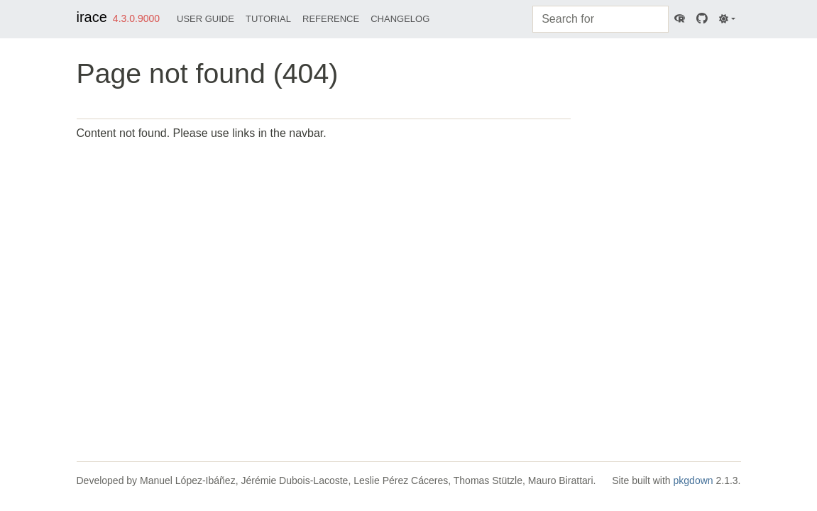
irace (92, 17)
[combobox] (600, 19)
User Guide (205, 18)
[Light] (726, 19)
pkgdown (693, 480)
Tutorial (268, 18)
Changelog (400, 18)
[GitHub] (702, 19)
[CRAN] (680, 19)
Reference (330, 18)
